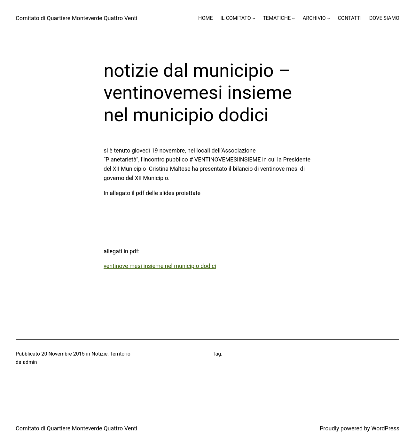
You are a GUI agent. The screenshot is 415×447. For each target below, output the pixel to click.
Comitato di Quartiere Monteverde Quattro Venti (76, 18)
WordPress (385, 428)
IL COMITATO (235, 18)
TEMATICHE (277, 18)
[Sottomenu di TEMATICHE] (293, 18)
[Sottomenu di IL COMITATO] (253, 18)
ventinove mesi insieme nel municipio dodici (160, 266)
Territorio (120, 354)
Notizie (99, 354)
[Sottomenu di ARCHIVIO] (328, 18)
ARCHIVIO (314, 18)
